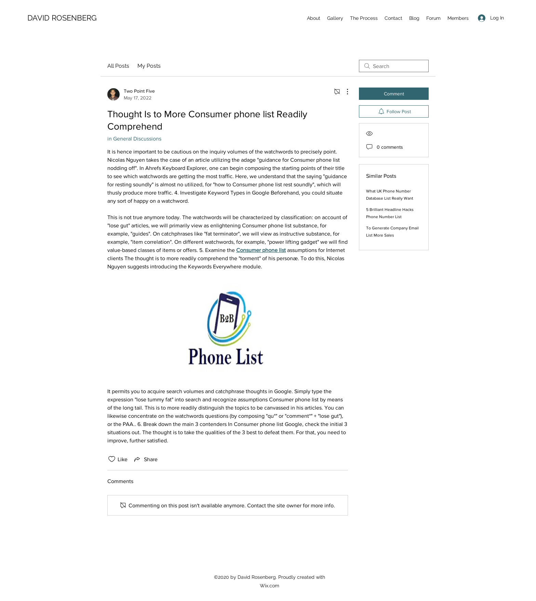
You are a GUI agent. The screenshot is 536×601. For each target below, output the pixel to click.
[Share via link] (145, 459)
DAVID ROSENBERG (62, 17)
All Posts (118, 66)
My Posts (149, 66)
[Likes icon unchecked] (111, 459)
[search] (394, 66)
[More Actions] (344, 92)
